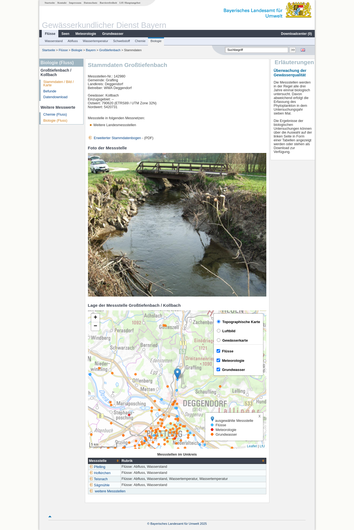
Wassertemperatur (95, 41)
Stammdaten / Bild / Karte (58, 83)
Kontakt (62, 2)
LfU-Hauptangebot (129, 2)
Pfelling (97, 467)
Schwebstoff (121, 41)
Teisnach (98, 479)
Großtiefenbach (110, 50)
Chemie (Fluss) (55, 114)
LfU (262, 446)
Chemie (140, 41)
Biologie (156, 41)
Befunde (49, 91)
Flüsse (50, 34)
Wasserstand (54, 41)
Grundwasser (113, 34)
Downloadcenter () (296, 34)
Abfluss (73, 41)
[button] (177, 374)
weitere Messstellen (110, 491)
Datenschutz (90, 2)
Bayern (91, 50)
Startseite (50, 2)
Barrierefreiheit (108, 2)
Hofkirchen (100, 473)
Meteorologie (86, 34)
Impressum (75, 2)
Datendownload (55, 97)
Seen (65, 34)
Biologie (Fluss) (55, 121)
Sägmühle (99, 485)
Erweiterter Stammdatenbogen (114, 138)
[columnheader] (104, 461)
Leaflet (252, 446)
